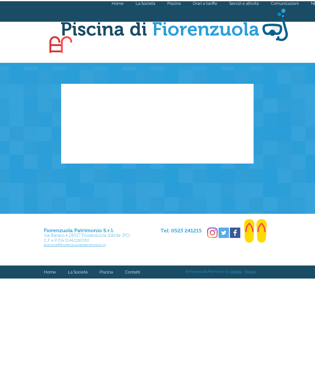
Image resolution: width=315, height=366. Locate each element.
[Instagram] (212, 233)
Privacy (250, 271)
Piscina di (159, 29)
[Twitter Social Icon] (224, 233)
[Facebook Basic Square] (235, 233)
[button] (244, 3)
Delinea (236, 271)
